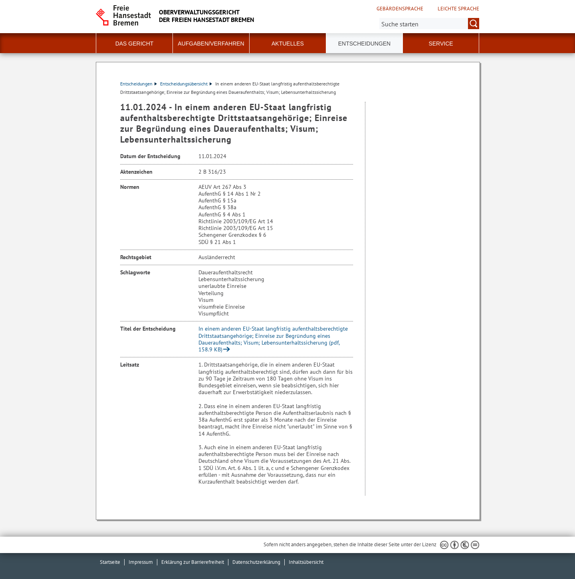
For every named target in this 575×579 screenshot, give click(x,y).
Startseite (110, 562)
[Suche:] (429, 23)
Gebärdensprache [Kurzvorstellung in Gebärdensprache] (400, 9)
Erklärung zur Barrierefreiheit (192, 562)
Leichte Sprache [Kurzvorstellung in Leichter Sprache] (458, 9)
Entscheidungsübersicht (186, 84)
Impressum (141, 562)
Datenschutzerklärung (256, 562)
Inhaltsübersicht (306, 562)
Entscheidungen (138, 84)
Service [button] (440, 43)
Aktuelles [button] (288, 43)
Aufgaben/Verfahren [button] (211, 43)
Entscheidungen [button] (364, 43)
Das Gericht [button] (134, 43)
